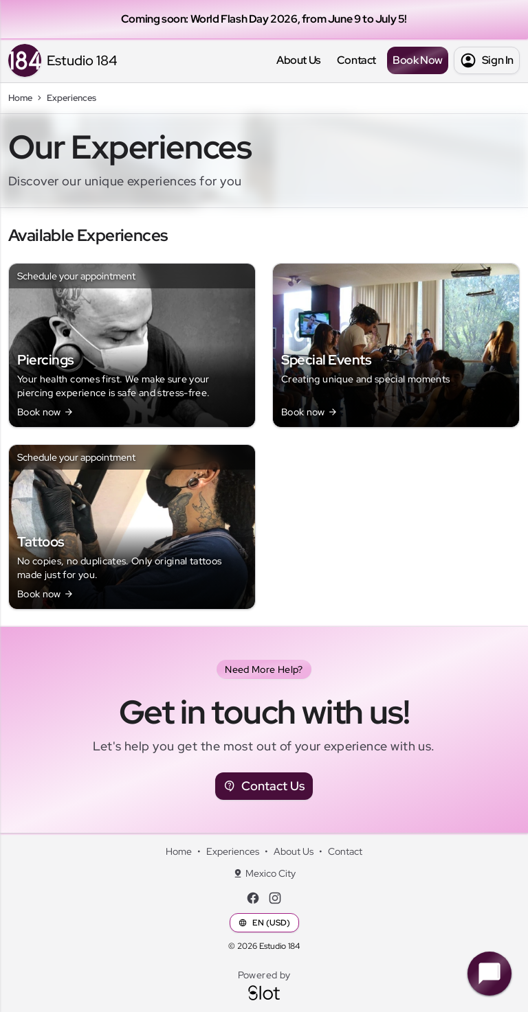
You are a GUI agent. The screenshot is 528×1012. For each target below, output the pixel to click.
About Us (298, 60)
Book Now (418, 60)
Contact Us (264, 786)
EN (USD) (264, 922)
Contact (356, 60)
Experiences (232, 851)
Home (179, 851)
